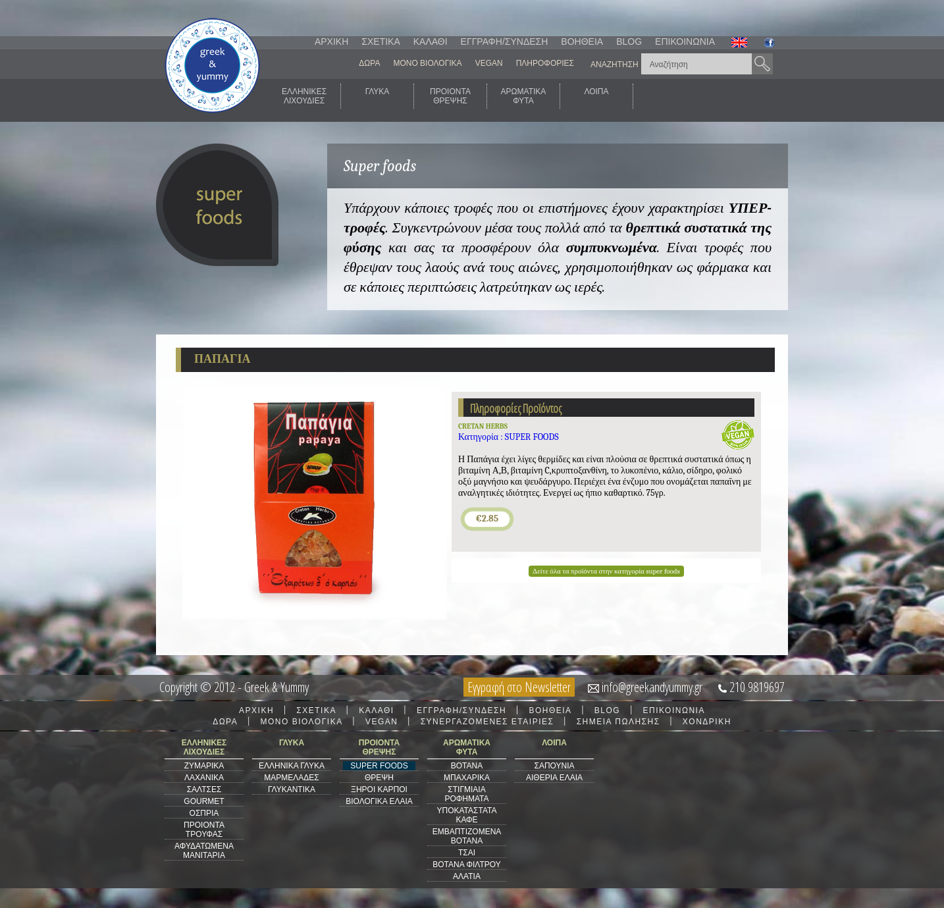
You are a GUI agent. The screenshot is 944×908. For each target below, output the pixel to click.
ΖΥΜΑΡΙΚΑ (204, 765)
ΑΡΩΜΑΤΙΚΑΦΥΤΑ (523, 96)
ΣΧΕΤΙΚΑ (380, 41)
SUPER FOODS (378, 765)
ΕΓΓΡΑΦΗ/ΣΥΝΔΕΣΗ (504, 41)
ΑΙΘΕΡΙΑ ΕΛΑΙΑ (554, 777)
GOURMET (204, 801)
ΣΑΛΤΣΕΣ (204, 789)
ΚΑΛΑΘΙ (430, 41)
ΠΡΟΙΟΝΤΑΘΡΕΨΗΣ (450, 96)
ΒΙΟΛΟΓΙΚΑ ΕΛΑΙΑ (379, 801)
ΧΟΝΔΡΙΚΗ (707, 721)
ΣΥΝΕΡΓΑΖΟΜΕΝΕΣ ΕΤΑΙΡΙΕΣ (487, 721)
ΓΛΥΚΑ (377, 96)
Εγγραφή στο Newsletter (519, 687)
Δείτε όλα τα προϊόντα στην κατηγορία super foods (606, 571)
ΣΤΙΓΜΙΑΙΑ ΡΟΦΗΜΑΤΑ (466, 794)
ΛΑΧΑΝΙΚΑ (204, 777)
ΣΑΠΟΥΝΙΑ (554, 765)
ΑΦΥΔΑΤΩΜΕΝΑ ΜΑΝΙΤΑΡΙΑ (204, 850)
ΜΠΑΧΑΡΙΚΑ (467, 777)
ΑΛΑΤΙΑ (467, 876)
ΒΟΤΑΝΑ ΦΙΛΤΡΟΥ (466, 864)
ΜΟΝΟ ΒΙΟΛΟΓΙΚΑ (427, 63)
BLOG (629, 41)
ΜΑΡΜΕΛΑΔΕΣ (291, 777)
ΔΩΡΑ (369, 63)
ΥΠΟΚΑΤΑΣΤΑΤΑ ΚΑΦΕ (467, 815)
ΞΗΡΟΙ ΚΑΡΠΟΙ (379, 789)
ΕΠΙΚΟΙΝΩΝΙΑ (685, 41)
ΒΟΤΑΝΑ (467, 765)
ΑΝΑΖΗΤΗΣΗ (614, 64)
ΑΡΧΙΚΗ (331, 41)
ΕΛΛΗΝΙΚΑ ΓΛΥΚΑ (292, 765)
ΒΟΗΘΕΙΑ (582, 41)
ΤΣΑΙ (466, 852)
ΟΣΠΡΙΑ (204, 813)
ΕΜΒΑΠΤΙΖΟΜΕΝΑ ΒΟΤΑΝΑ (467, 836)
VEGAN (489, 63)
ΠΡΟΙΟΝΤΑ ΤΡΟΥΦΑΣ (204, 829)
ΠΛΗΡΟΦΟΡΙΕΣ (545, 63)
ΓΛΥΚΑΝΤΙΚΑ (291, 789)
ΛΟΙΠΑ (596, 96)
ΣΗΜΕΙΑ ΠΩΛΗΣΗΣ (618, 721)
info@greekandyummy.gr (652, 687)
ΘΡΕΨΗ (379, 777)
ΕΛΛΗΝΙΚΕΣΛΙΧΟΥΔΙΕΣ (304, 96)
